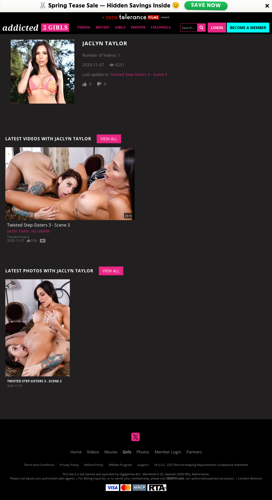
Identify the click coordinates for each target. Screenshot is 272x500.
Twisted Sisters (18, 237)
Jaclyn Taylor (18, 230)
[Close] (267, 6)
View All (108, 138)
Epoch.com (33, 478)
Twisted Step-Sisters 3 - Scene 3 (138, 74)
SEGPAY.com (175, 478)
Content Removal (250, 478)
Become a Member (248, 27)
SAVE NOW (206, 6)
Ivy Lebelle (40, 230)
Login (217, 27)
